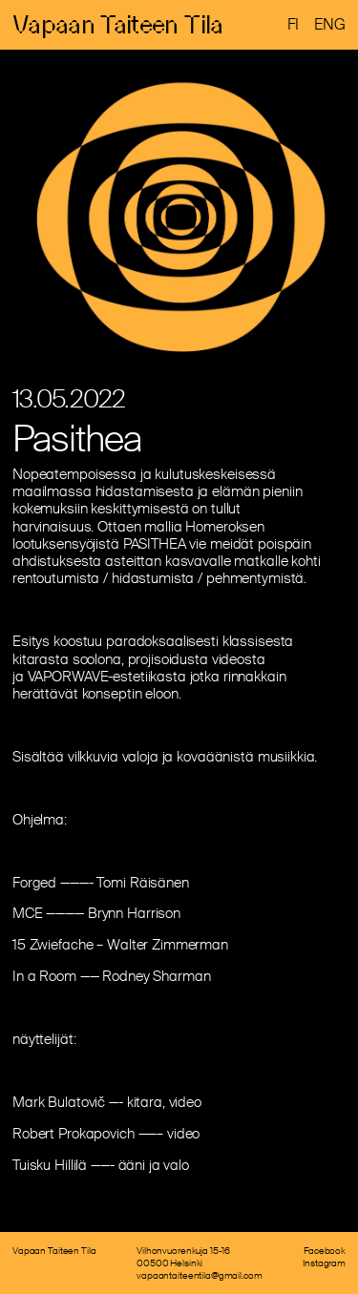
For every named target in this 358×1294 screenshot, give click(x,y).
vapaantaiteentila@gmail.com (200, 1275)
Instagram (324, 1263)
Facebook (325, 1250)
